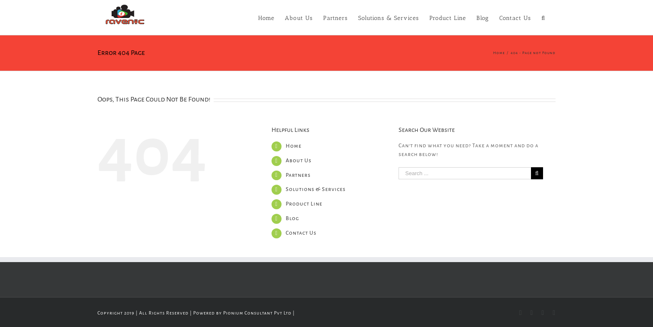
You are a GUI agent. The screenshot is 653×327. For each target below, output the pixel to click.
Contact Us (301, 233)
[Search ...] (465, 173)
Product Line (304, 204)
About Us (299, 161)
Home (294, 146)
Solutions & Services (316, 189)
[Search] (543, 17)
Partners (298, 175)
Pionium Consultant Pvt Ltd (257, 312)
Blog (292, 218)
